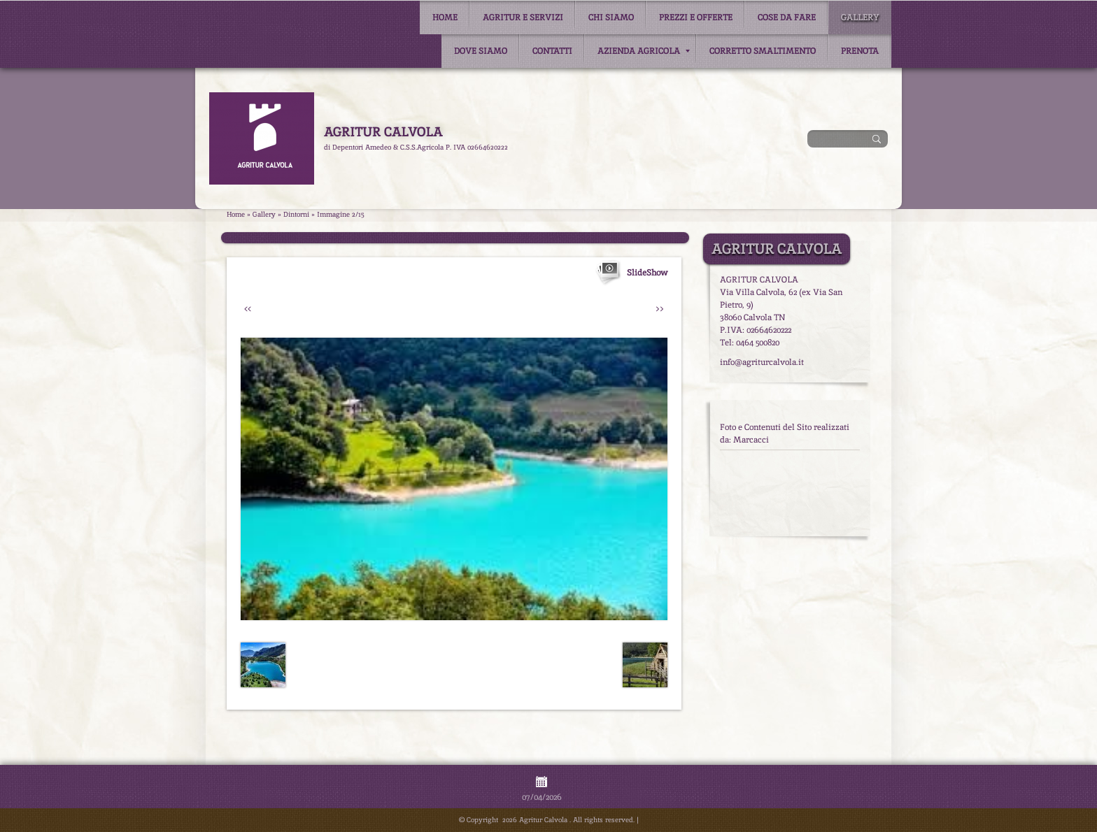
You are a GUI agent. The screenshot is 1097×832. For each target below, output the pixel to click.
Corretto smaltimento (762, 51)
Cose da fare (787, 17)
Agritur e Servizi (523, 17)
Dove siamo (480, 51)
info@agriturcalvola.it (762, 362)
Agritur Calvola (383, 132)
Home (445, 17)
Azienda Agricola (643, 51)
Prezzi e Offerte (695, 17)
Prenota (860, 51)
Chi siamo (611, 17)
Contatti (552, 51)
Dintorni (296, 214)
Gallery (860, 17)
